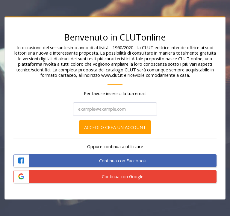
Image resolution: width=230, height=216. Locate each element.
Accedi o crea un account (115, 127)
